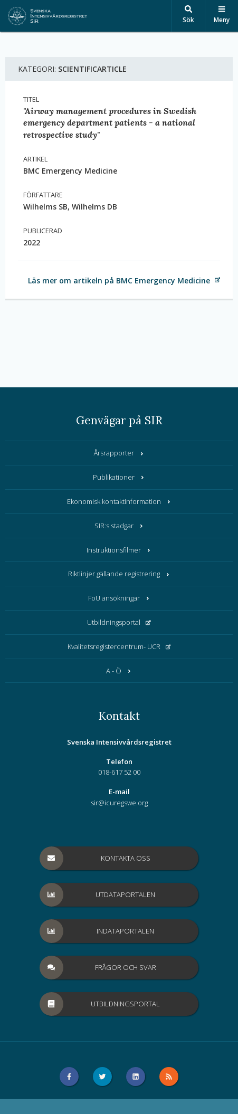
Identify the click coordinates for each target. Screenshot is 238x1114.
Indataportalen (97, 931)
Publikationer (119, 477)
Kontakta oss (95, 858)
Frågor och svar (98, 967)
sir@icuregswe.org (119, 802)
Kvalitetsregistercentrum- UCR (119, 646)
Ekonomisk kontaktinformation (119, 501)
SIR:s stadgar (119, 525)
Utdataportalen (98, 895)
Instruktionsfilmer (119, 550)
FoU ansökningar (119, 598)
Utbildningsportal (119, 622)
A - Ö (119, 670)
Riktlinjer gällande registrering (119, 573)
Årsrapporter (119, 453)
